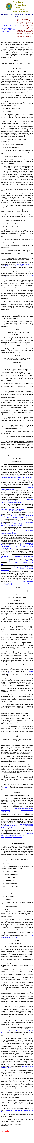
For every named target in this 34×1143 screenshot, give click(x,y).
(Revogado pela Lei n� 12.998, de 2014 (17, 479)
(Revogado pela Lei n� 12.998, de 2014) (11, 837)
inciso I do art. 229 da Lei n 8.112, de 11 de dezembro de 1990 (17, 265)
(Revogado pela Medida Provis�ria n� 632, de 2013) (17, 477)
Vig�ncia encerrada (6, 31)
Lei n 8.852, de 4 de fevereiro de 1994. (17, 936)
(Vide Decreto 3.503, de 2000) (9, 25)
